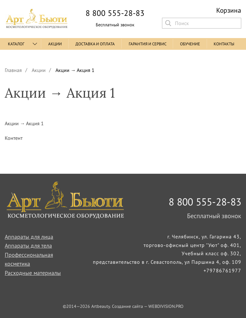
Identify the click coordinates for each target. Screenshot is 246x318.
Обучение (190, 44)
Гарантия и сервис (147, 44)
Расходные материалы (33, 272)
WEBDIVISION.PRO (166, 306)
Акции (55, 44)
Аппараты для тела (28, 245)
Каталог (16, 44)
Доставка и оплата (95, 44)
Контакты (224, 44)
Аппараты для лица (29, 236)
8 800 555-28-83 (115, 13)
